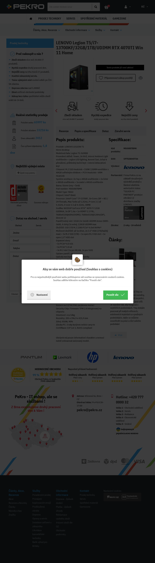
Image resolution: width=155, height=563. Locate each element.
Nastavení (39, 295)
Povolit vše (115, 295)
